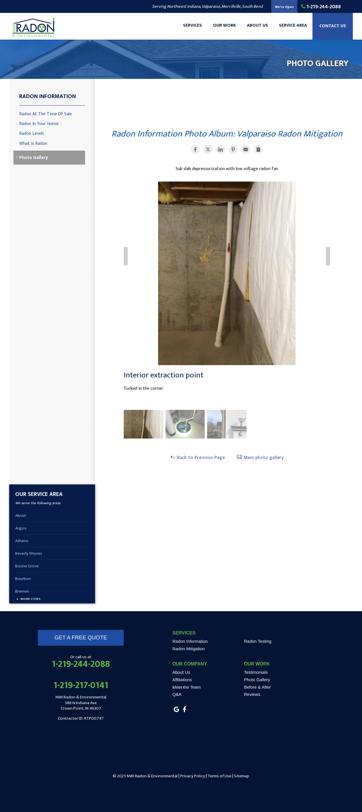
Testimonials (256, 672)
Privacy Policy (192, 776)
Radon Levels (31, 133)
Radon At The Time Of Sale (45, 114)
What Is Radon (33, 143)
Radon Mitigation (188, 648)
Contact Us (332, 27)
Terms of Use (219, 776)
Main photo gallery (260, 458)
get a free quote (80, 637)
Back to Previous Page (197, 458)
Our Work (222, 27)
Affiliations (182, 679)
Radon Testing (258, 641)
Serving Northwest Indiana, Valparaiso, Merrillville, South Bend (207, 6)
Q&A (177, 694)
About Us (256, 27)
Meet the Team (186, 687)
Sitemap (241, 776)
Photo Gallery (33, 157)
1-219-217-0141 (81, 685)
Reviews (252, 694)
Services (190, 27)
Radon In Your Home (38, 123)
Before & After (257, 687)
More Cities (31, 598)
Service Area (292, 27)
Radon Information (47, 96)
